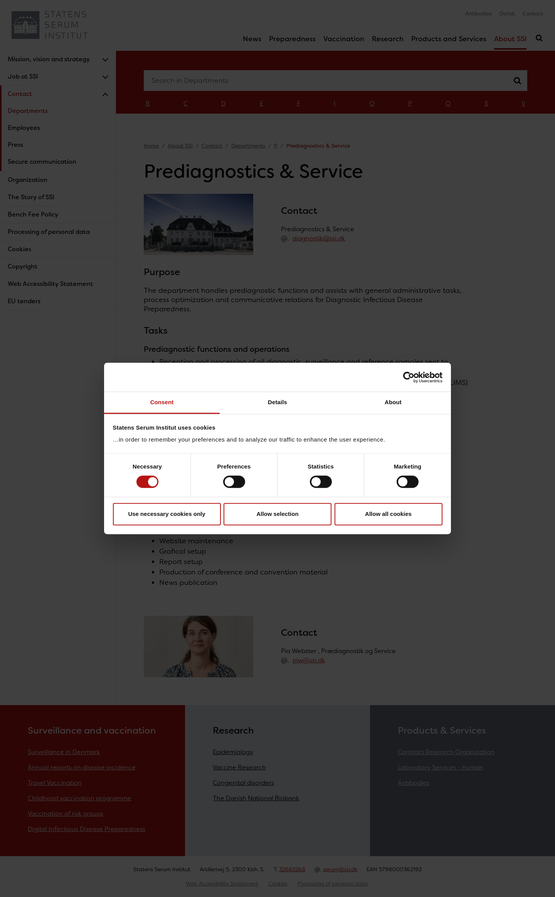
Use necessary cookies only (166, 514)
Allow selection (277, 514)
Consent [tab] (162, 402)
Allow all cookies (388, 514)
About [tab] (393, 402)
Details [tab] (277, 402)
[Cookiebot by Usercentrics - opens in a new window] (408, 377)
